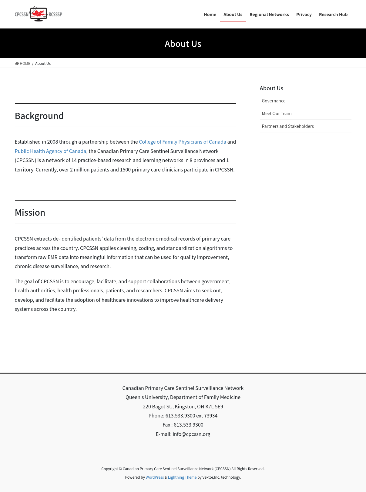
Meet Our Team (277, 113)
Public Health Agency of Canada (50, 151)
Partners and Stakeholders (288, 126)
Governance (274, 101)
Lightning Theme (182, 477)
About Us (272, 88)
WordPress (155, 477)
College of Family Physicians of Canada (182, 141)
